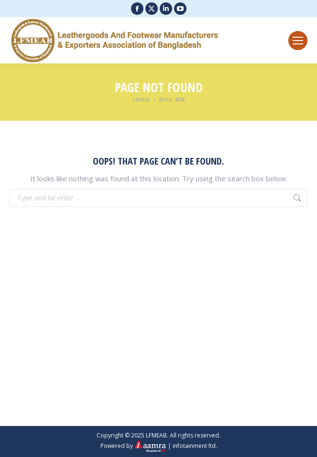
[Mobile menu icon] (297, 40)
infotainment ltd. (195, 446)
